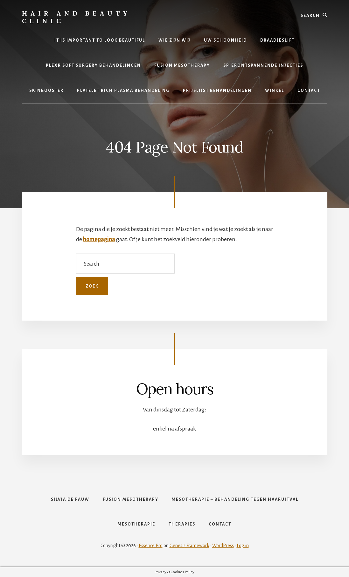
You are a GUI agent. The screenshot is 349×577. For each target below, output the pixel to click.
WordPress (223, 545)
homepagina (99, 239)
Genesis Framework (189, 545)
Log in (243, 545)
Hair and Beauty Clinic (76, 17)
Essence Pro (151, 545)
